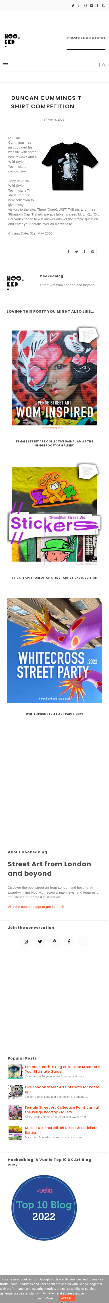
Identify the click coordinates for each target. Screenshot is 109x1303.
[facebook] (97, 5)
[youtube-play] (91, 5)
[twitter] (73, 5)
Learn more (44, 1298)
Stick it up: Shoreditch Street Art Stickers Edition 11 (54, 580)
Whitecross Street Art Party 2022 (54, 714)
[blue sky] (83, 941)
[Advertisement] (55, 802)
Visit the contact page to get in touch (36, 907)
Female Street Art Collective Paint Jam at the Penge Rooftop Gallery (54, 443)
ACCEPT (67, 1298)
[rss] (103, 5)
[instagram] (85, 5)
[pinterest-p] (79, 5)
